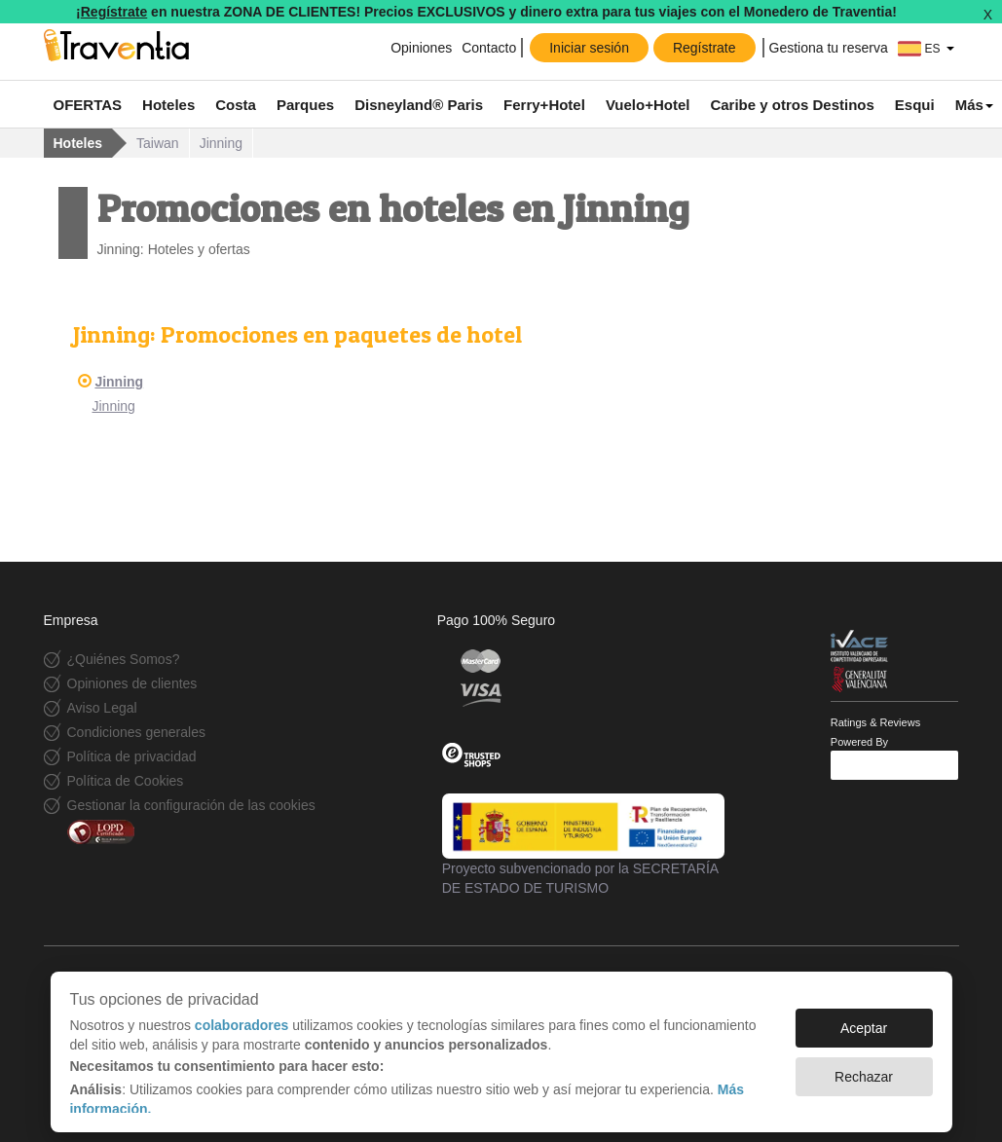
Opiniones (421, 47)
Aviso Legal (102, 708)
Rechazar (864, 1067)
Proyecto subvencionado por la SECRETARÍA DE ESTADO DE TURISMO (583, 844)
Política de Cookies (125, 781)
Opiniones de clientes (132, 683)
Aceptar (863, 1018)
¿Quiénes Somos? (123, 659)
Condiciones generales (136, 732)
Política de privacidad (132, 756)
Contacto (489, 47)
